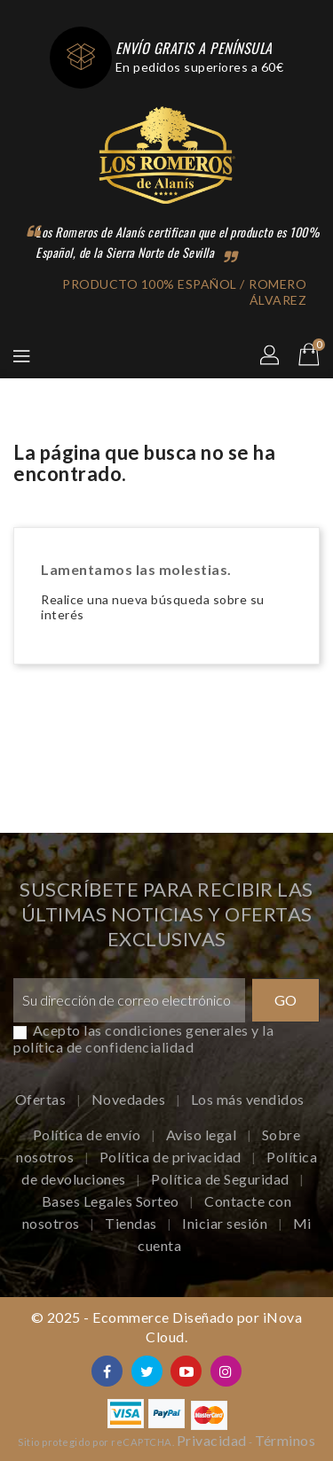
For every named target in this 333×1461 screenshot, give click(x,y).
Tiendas (132, 1223)
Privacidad (212, 1440)
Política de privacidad (172, 1156)
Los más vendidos (248, 1099)
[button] (271, 356)
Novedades (130, 1099)
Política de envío (88, 1134)
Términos (285, 1440)
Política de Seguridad (221, 1178)
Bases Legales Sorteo (112, 1201)
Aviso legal (203, 1134)
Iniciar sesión (226, 1223)
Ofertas (42, 1099)
